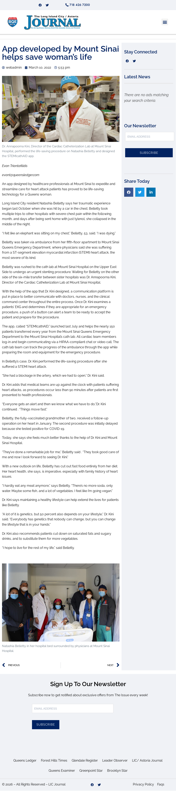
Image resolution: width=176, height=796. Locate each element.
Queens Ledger (24, 766)
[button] (164, 27)
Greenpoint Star (91, 776)
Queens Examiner (62, 776)
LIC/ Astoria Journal (147, 766)
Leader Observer (115, 766)
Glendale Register (85, 766)
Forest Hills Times (54, 766)
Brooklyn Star (117, 776)
